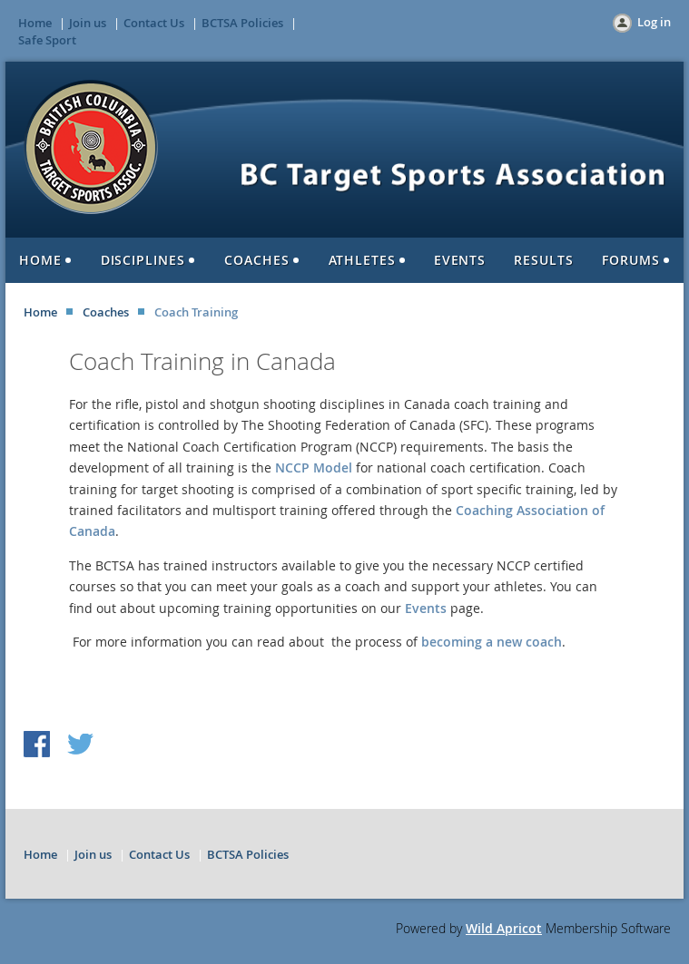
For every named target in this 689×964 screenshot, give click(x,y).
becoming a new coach (491, 641)
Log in (654, 22)
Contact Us (153, 23)
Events (426, 608)
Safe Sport (47, 40)
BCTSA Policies (242, 23)
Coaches (106, 312)
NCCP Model (313, 467)
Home (35, 23)
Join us (87, 23)
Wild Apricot (504, 928)
